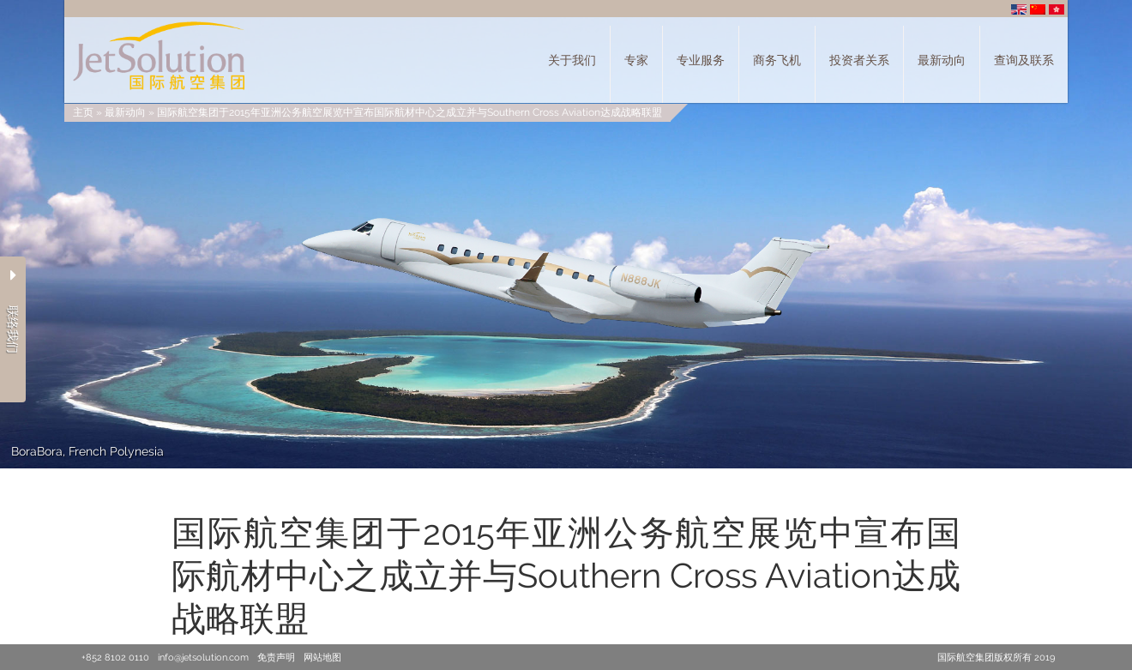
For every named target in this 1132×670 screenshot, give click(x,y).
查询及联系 (1024, 60)
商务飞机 (777, 60)
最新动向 (942, 60)
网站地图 (322, 657)
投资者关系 (859, 60)
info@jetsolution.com (203, 657)
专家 (636, 60)
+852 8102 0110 (115, 657)
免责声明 (276, 657)
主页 (83, 112)
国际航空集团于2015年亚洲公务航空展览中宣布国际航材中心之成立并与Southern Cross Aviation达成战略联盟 (409, 112)
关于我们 (572, 60)
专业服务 (701, 60)
